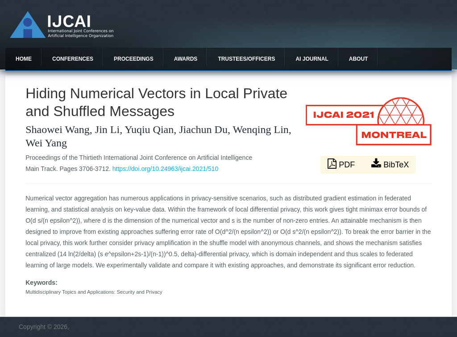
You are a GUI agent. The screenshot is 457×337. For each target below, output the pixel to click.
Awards (186, 59)
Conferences (72, 59)
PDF (342, 163)
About (358, 59)
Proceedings (134, 59)
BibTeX (390, 163)
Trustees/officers (246, 59)
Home (24, 59)
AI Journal (311, 59)
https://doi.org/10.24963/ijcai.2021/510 (165, 168)
